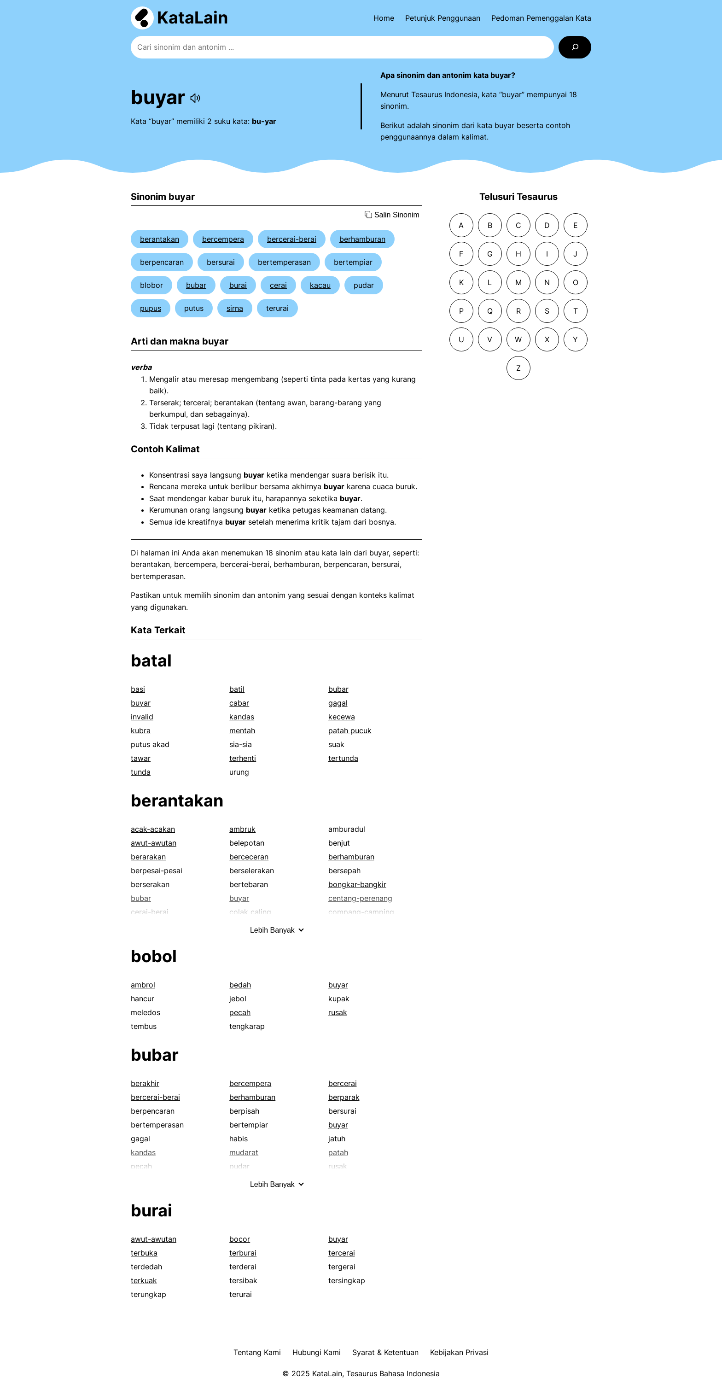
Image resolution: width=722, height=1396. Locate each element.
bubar (196, 285)
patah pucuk (350, 730)
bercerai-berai (291, 239)
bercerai (342, 1083)
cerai (278, 285)
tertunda (343, 758)
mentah (242, 730)
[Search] (575, 47)
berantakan (159, 239)
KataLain (192, 17)
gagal (338, 702)
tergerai (341, 1266)
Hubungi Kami (316, 1352)
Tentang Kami (257, 1352)
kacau (320, 285)
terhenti (242, 758)
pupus (150, 308)
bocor (239, 1239)
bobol (154, 956)
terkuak (144, 1280)
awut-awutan (153, 842)
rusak (337, 1012)
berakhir (145, 1083)
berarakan (148, 856)
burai (238, 285)
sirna (235, 308)
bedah (240, 984)
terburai (242, 1252)
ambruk (242, 829)
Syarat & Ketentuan (385, 1352)
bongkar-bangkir (357, 884)
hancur (142, 998)
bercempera (223, 239)
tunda (141, 772)
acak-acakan (153, 829)
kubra (141, 730)
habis (238, 1138)
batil (237, 689)
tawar (141, 758)
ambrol (143, 984)
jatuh (336, 1138)
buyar (141, 702)
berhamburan (362, 239)
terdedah (146, 1266)
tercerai (341, 1252)
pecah (239, 1012)
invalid (142, 716)
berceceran (248, 856)
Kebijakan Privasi (459, 1352)
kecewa (341, 716)
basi (138, 689)
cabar (239, 702)
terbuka (144, 1252)
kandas (241, 716)
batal (151, 660)
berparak (344, 1097)
